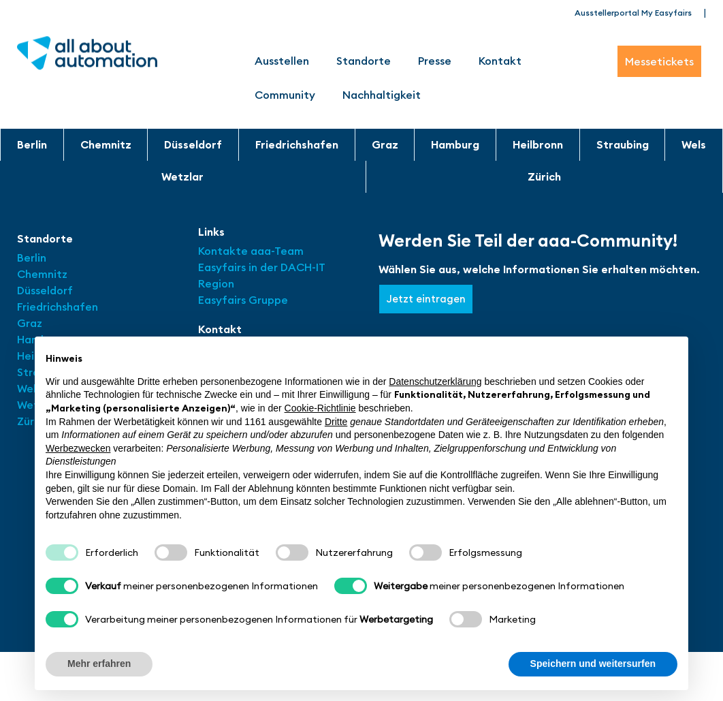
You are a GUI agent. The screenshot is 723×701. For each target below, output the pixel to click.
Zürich (544, 176)
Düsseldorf (193, 144)
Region (216, 283)
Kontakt (500, 60)
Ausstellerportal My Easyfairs (633, 12)
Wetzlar (182, 176)
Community (285, 95)
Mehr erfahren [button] (99, 663)
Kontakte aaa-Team (251, 251)
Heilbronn (538, 144)
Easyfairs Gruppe (243, 300)
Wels (693, 144)
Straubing (622, 144)
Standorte (363, 60)
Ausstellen (282, 60)
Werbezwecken (78, 448)
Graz (385, 144)
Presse (434, 60)
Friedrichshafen (296, 144)
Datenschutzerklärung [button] (435, 381)
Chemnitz (105, 144)
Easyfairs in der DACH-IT (261, 267)
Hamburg (455, 144)
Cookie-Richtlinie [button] (320, 408)
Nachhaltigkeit (381, 95)
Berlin (32, 144)
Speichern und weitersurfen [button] (593, 663)
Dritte (336, 421)
